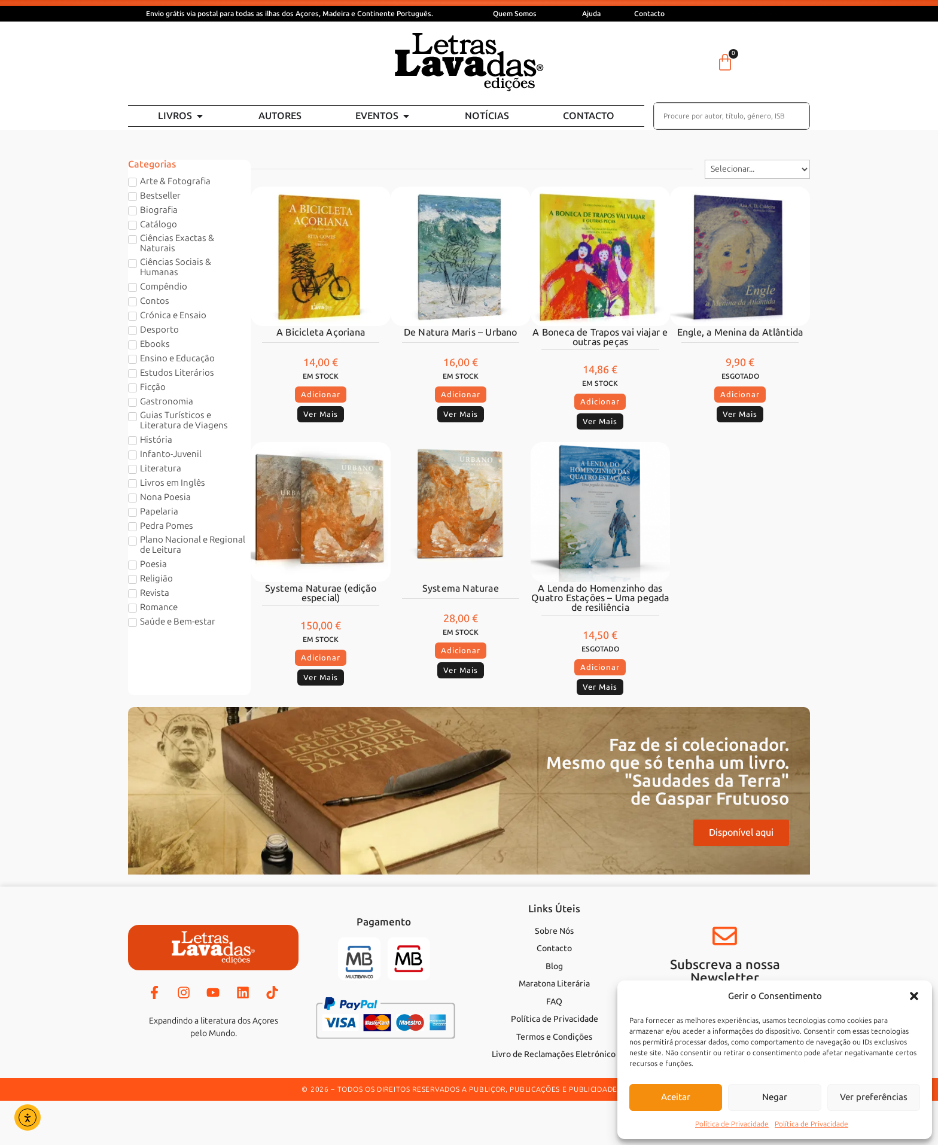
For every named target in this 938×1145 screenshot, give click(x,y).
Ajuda (591, 14)
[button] (914, 996)
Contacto (649, 14)
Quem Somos (515, 14)
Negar (774, 1097)
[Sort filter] (757, 169)
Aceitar (675, 1097)
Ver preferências (873, 1097)
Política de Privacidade (732, 1124)
